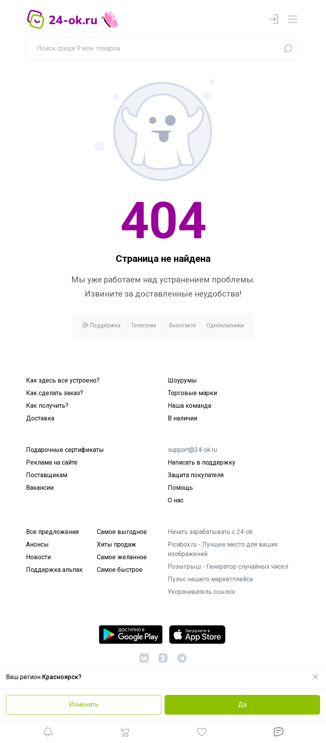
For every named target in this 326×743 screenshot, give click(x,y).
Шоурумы (182, 380)
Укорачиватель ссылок (201, 592)
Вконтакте (182, 325)
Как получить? (47, 405)
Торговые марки (192, 393)
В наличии (182, 418)
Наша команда (189, 405)
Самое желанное (122, 557)
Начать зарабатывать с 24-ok (210, 532)
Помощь (180, 487)
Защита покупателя (196, 475)
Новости (38, 557)
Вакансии (40, 487)
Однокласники (225, 325)
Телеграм (143, 325)
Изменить (83, 704)
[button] (48, 733)
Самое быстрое (120, 569)
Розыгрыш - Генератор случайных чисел (228, 566)
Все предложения (52, 532)
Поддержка (101, 325)
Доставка (40, 418)
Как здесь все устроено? (63, 380)
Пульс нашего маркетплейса (210, 579)
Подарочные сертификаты (65, 450)
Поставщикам (46, 475)
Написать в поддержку (201, 462)
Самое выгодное (122, 532)
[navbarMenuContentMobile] (292, 19)
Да (242, 704)
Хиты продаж (116, 544)
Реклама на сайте (52, 462)
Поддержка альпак (54, 569)
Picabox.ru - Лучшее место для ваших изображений (223, 549)
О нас (175, 500)
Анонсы (37, 544)
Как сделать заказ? (54, 393)
